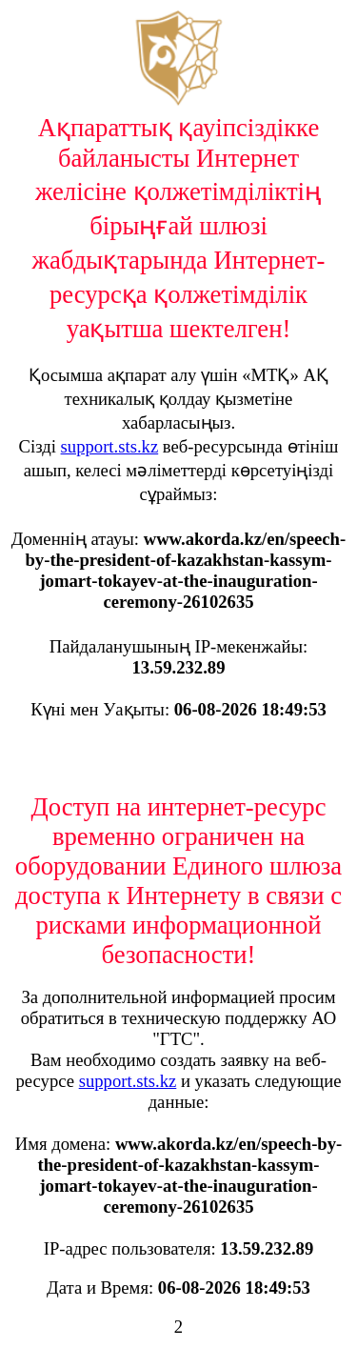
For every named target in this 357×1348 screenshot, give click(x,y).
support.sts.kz (110, 446)
